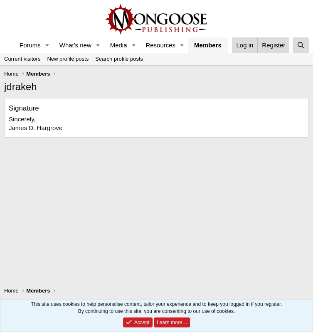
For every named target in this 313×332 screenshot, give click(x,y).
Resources (160, 45)
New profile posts (68, 59)
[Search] (301, 45)
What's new (75, 45)
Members (208, 45)
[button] (47, 45)
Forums (30, 45)
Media (118, 45)
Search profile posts (119, 59)
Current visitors (22, 59)
